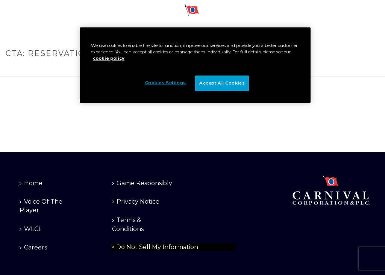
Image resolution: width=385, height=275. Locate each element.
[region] (195, 65)
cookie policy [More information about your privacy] (108, 58)
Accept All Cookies (222, 83)
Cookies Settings (165, 82)
